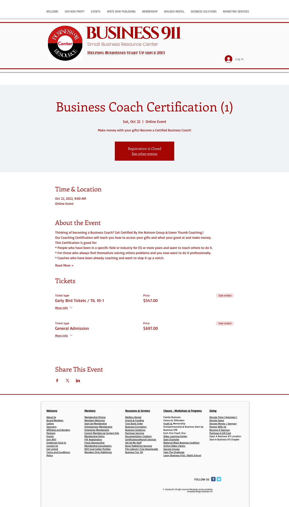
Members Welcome (94, 420)
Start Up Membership (95, 423)
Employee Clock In (56, 442)
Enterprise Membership (96, 429)
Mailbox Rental (133, 417)
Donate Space (216, 420)
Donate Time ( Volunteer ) (223, 417)
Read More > (64, 265)
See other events (144, 153)
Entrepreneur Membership (98, 426)
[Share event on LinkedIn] (78, 380)
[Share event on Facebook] (57, 380)
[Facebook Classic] (213, 479)
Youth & (168, 423)
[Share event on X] (68, 380)
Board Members (54, 420)
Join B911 (51, 439)
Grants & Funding (134, 420)
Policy (49, 455)
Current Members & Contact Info (101, 433)
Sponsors (51, 426)
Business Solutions (135, 429)
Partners (50, 433)
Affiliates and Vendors (58, 429)
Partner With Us (217, 426)
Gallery (50, 423)
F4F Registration (93, 439)
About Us (51, 417)
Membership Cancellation (98, 445)
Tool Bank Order (134, 423)
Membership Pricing (94, 417)
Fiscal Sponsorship (94, 442)
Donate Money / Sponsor (223, 423)
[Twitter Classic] (219, 479)
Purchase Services (134, 433)
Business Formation (136, 426)
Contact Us (52, 445)
